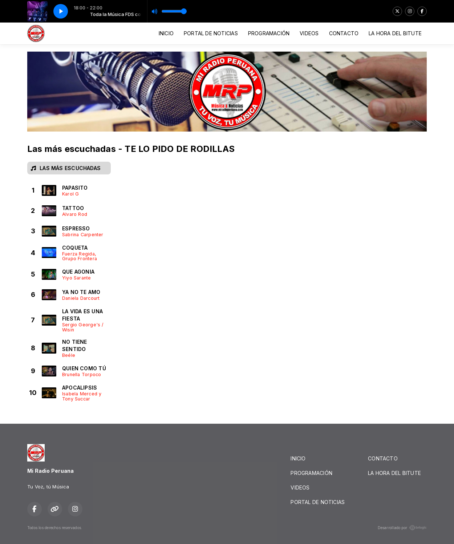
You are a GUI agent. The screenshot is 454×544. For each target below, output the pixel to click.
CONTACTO (344, 33)
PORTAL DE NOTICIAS (211, 33)
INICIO (166, 33)
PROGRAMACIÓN (269, 33)
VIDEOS (309, 33)
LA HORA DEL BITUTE (395, 33)
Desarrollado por (402, 527)
